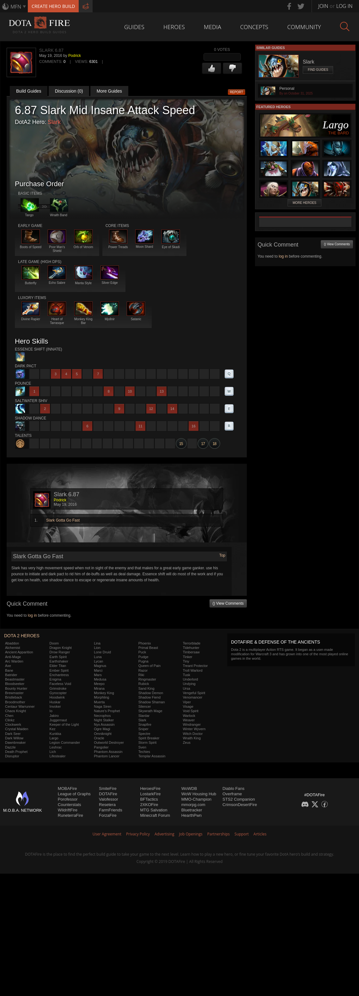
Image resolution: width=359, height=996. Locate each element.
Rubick (143, 684)
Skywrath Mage (150, 711)
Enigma (55, 679)
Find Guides (318, 69)
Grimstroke (58, 688)
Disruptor (12, 756)
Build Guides (28, 91)
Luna (97, 657)
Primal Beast (148, 648)
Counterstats (69, 804)
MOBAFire (67, 788)
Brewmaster (14, 693)
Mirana (99, 688)
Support (241, 834)
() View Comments (228, 603)
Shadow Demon (150, 693)
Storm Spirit (147, 742)
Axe (8, 666)
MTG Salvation (153, 810)
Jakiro (54, 716)
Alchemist (12, 648)
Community (304, 27)
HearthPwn (191, 815)
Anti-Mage (13, 657)
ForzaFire (108, 815)
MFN (15, 6)
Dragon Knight (61, 648)
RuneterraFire (70, 815)
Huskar (55, 702)
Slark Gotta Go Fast (63, 520)
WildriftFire (67, 810)
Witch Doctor (193, 734)
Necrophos (102, 716)
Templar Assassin (152, 756)
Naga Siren (102, 706)
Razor (143, 670)
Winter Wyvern (194, 729)
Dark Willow (14, 738)
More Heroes (304, 203)
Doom (54, 643)
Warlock (189, 716)
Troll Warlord (192, 670)
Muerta (99, 702)
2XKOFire (149, 804)
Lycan (98, 661)
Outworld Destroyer (109, 742)
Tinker (187, 657)
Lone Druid (102, 652)
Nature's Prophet (107, 711)
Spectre (144, 734)
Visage (188, 706)
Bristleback (13, 697)
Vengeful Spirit (194, 693)
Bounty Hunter (16, 688)
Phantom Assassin (108, 752)
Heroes (174, 27)
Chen (9, 716)
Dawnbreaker (15, 742)
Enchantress (59, 675)
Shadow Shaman (151, 702)
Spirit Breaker (149, 738)
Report (236, 92)
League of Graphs (74, 793)
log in (32, 615)
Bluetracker (191, 810)
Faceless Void (60, 684)
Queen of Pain (149, 666)
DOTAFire (108, 793)
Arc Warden (14, 661)
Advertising (164, 834)
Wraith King (192, 738)
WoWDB (189, 788)
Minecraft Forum (155, 815)
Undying (189, 684)
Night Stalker (104, 720)
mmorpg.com (193, 804)
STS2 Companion (238, 799)
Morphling (101, 697)
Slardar (143, 716)
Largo (54, 738)
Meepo (99, 684)
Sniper (143, 729)
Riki (141, 675)
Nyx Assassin (104, 724)
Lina (97, 643)
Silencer (144, 706)
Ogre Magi (102, 729)
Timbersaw (191, 652)
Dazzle (10, 747)
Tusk (186, 675)
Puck (142, 652)
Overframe (232, 793)
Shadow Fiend (149, 697)
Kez (53, 729)
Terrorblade (191, 643)
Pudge (143, 657)
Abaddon (12, 643)
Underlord (190, 679)
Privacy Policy (138, 834)
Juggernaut (58, 720)
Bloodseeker (14, 684)
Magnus (100, 666)
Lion (97, 648)
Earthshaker (59, 661)
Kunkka (55, 734)
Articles (259, 834)
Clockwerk (13, 724)
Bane (9, 670)
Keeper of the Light (64, 724)
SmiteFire (108, 788)
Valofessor (108, 799)
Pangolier (101, 747)
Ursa (186, 688)
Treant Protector (195, 666)
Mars (97, 675)
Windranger (192, 724)
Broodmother (15, 702)
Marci (98, 670)
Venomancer (192, 697)
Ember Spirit (59, 670)
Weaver (189, 720)
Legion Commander (65, 742)
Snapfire (144, 724)
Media (212, 27)
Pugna (143, 661)
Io (51, 711)
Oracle (99, 738)
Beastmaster (15, 679)
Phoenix (144, 643)
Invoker (55, 706)
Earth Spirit (58, 657)
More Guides (109, 91)
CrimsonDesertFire (239, 804)
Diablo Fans (233, 788)
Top (222, 555)
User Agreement (107, 834)
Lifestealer (58, 756)
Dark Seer (13, 734)
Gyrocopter (58, 693)
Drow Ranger (60, 652)
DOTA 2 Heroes (22, 635)
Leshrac (56, 747)
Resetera (107, 804)
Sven (142, 747)
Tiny (186, 661)
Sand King (146, 688)
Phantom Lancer (106, 756)
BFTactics (149, 799)
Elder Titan (58, 666)
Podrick (74, 55)
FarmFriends (110, 810)
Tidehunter (191, 648)
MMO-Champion (196, 799)
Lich (53, 752)
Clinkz (10, 720)
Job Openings (191, 834)
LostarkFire (150, 793)
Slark (54, 122)
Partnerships (218, 834)
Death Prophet (16, 752)
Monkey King (104, 693)
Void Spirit (190, 711)
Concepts (254, 27)
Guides (134, 27)
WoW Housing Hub (198, 793)
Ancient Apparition (19, 652)
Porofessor (68, 799)
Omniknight (103, 734)
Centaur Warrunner (20, 706)
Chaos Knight (15, 711)
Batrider (11, 675)
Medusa (100, 679)
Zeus (186, 742)
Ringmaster (147, 679)
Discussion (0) (69, 91)
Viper (187, 702)
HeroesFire (150, 788)
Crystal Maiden (16, 729)
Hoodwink (57, 697)
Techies (144, 752)
